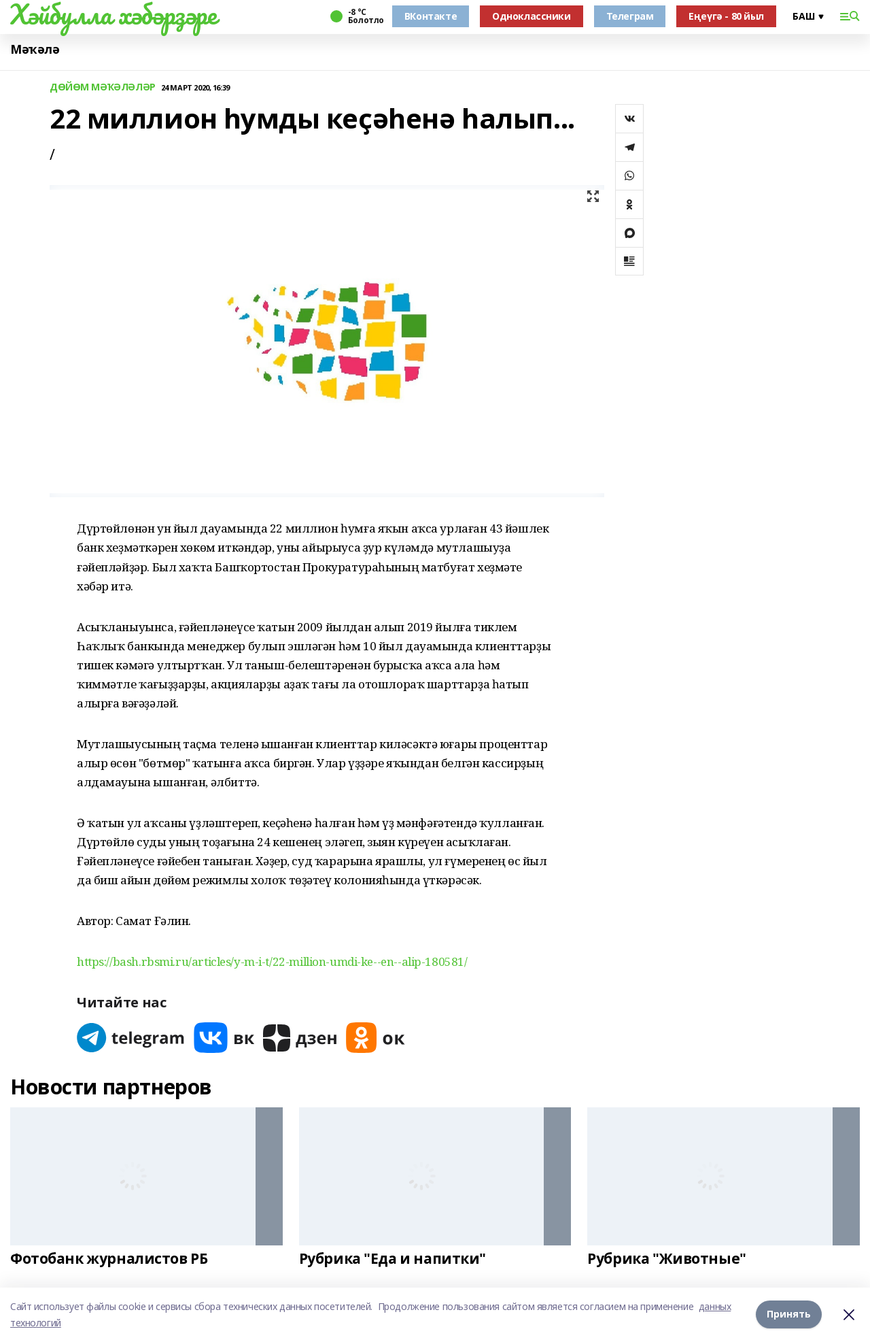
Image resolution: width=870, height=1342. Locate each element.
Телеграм (630, 16)
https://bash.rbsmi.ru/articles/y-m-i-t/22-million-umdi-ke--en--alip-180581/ (272, 961)
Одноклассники (531, 16)
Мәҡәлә (34, 49)
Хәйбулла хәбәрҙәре (113, 14)
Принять (789, 1314)
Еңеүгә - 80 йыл (726, 16)
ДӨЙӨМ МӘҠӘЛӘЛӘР (103, 87)
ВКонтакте (430, 16)
